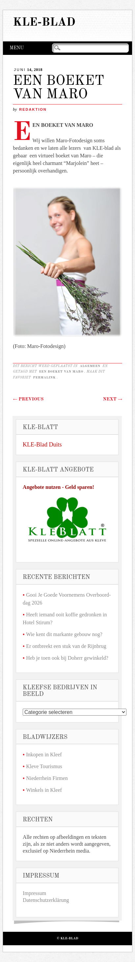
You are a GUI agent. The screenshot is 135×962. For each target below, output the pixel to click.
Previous (28, 399)
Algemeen (90, 366)
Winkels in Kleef (44, 790)
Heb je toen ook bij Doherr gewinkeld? (67, 658)
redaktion (32, 109)
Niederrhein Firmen (47, 778)
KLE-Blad (44, 22)
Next (112, 399)
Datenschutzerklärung (46, 900)
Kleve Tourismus (44, 766)
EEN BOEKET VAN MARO (61, 371)
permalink (44, 377)
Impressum (34, 893)
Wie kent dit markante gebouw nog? (64, 634)
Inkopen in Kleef (44, 754)
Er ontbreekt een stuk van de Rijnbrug (66, 646)
